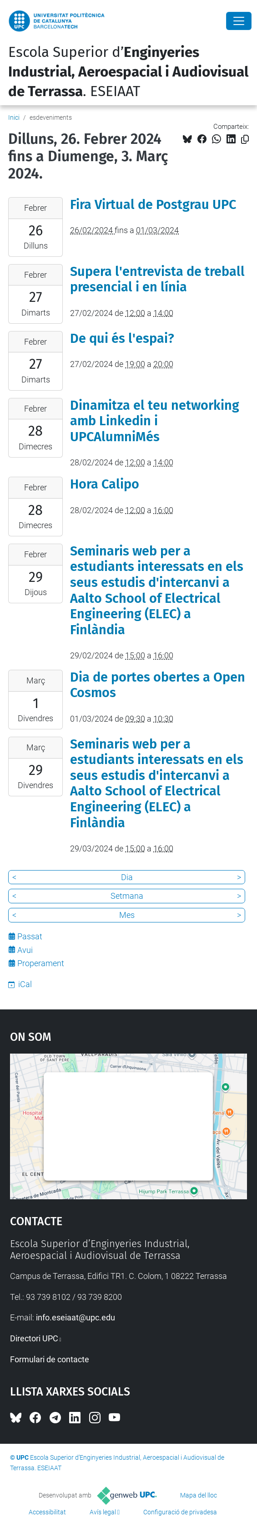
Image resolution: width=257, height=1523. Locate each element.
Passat (29, 936)
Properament (40, 963)
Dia (127, 877)
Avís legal (103, 1512)
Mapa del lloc (198, 1495)
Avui (25, 950)
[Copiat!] (245, 139)
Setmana (127, 896)
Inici (14, 117)
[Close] (239, 21)
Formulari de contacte (49, 1359)
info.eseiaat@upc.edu (75, 1317)
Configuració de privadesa (180, 1512)
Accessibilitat (47, 1512)
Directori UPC (34, 1338)
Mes (127, 915)
